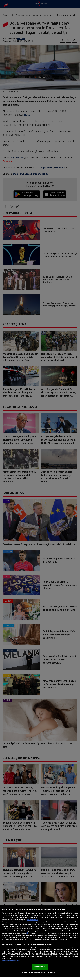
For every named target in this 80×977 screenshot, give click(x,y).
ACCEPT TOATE (40, 967)
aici (27, 933)
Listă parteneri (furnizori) (11, 960)
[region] (40, 941)
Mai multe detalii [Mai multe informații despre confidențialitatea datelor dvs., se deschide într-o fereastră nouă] (32, 920)
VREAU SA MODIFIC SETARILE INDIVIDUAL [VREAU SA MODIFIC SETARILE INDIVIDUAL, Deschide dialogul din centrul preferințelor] (39, 972)
